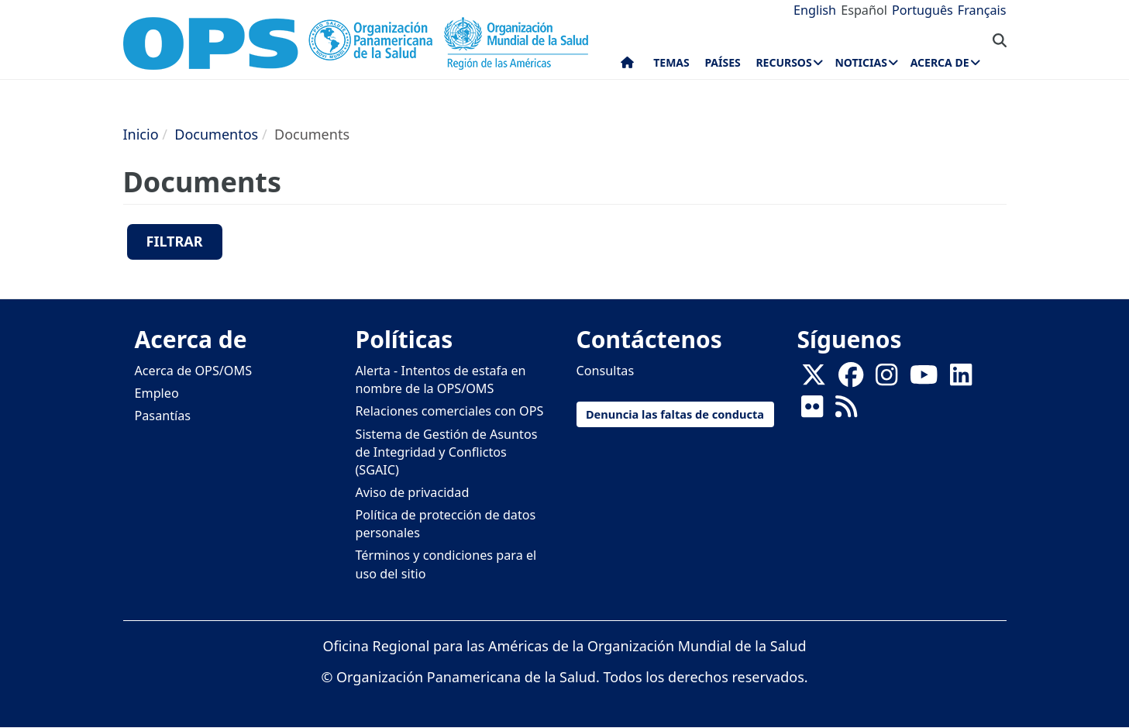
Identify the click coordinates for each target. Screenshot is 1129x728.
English (814, 10)
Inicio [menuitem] (627, 66)
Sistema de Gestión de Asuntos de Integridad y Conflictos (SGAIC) (447, 452)
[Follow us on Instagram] (886, 379)
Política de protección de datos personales (446, 523)
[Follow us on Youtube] (924, 379)
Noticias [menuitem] (860, 62)
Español (864, 10)
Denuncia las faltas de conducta (675, 414)
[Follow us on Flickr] (812, 411)
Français (982, 10)
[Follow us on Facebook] (850, 379)
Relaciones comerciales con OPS (450, 410)
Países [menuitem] (722, 62)
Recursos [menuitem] (783, 62)
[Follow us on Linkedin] (961, 379)
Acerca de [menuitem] (939, 62)
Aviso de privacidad (413, 492)
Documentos (216, 134)
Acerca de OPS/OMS (194, 370)
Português (922, 10)
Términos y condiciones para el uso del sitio (446, 564)
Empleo (157, 393)
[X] (813, 379)
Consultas (606, 370)
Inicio (141, 134)
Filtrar (174, 241)
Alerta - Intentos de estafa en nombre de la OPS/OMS (441, 379)
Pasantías (163, 415)
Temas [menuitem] (671, 62)
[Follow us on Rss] (846, 411)
